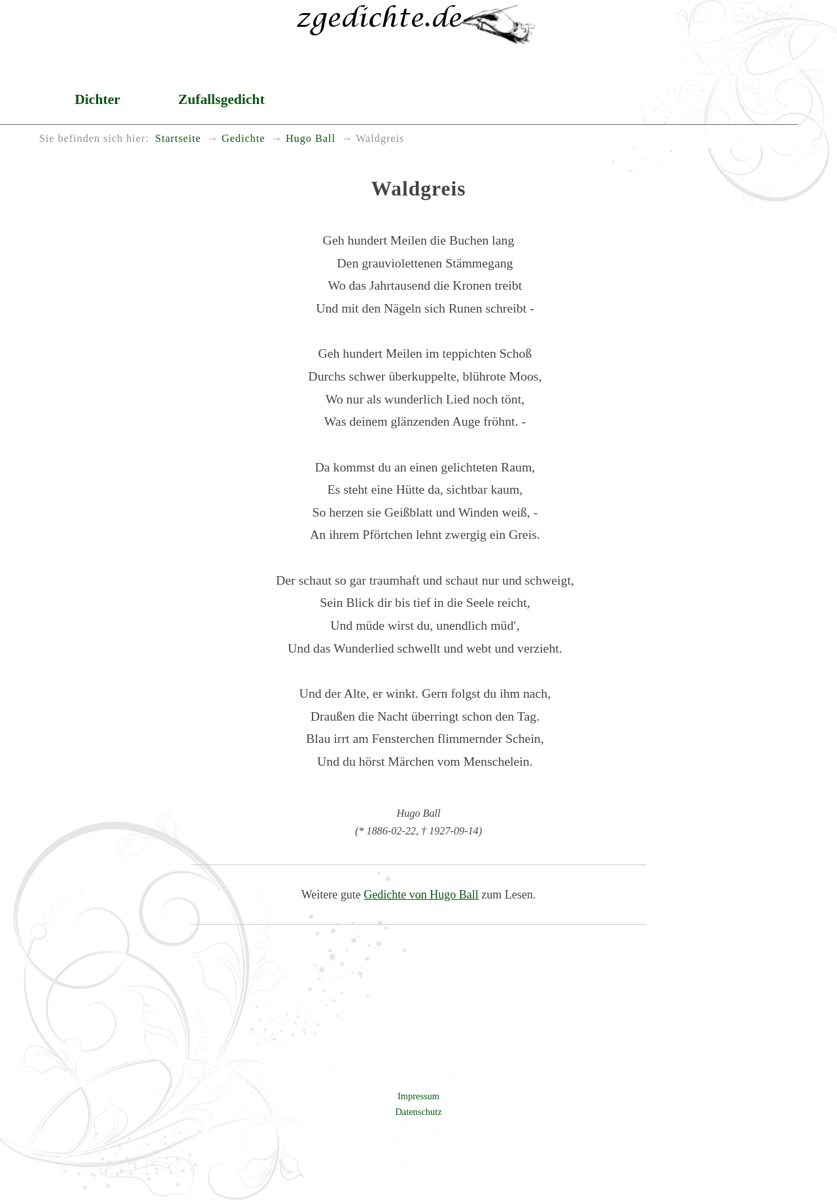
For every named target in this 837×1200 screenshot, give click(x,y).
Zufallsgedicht (222, 99)
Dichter (97, 99)
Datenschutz (418, 1111)
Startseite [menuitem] (178, 139)
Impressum (418, 1096)
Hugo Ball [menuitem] (310, 139)
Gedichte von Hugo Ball (421, 894)
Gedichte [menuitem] (243, 139)
